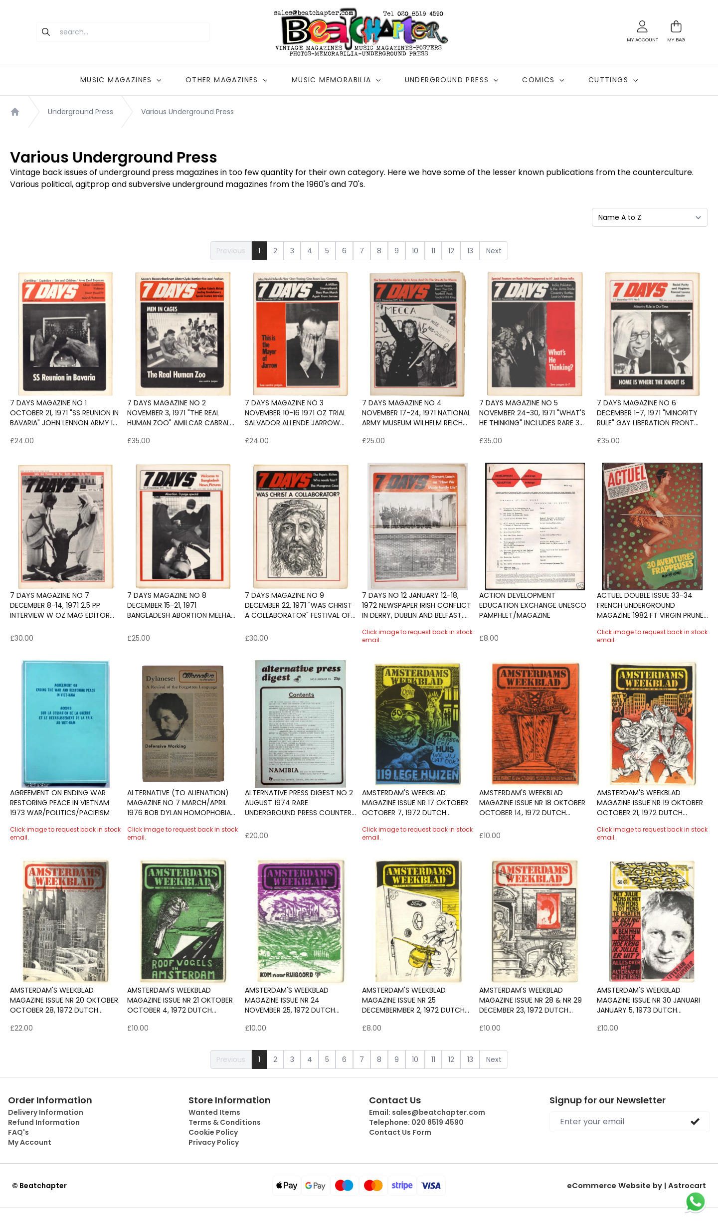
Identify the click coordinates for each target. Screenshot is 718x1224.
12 (451, 251)
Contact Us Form (400, 1132)
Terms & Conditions (224, 1122)
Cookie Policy (213, 1132)
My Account (29, 1142)
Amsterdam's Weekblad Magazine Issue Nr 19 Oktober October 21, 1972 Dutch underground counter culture (650, 803)
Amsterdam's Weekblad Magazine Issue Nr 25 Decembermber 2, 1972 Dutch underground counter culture (413, 1000)
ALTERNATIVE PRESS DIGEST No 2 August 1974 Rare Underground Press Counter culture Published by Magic (299, 803)
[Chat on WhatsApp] (695, 1201)
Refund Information (44, 1122)
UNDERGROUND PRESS (452, 80)
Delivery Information (45, 1112)
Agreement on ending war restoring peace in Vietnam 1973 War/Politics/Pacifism (60, 803)
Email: (427, 1112)
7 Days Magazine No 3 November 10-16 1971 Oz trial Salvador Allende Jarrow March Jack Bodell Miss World (295, 413)
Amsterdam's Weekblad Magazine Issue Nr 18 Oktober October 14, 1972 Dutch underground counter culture (532, 803)
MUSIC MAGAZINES (121, 80)
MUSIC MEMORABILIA (336, 80)
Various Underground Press (187, 112)
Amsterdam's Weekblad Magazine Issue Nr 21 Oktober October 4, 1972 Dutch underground (180, 1000)
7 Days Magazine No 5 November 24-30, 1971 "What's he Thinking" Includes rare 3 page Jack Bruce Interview (532, 413)
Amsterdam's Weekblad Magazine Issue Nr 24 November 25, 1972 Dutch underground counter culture (290, 1000)
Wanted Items (214, 1112)
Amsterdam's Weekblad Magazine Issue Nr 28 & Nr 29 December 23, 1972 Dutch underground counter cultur (530, 1000)
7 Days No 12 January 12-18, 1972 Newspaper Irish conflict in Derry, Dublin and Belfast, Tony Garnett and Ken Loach (416, 605)
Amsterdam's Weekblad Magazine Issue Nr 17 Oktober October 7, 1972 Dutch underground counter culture (415, 803)
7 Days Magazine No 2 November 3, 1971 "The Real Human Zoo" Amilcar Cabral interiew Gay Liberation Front (182, 413)
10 (415, 251)
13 (470, 251)
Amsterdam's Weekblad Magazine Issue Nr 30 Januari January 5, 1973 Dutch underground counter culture (648, 1000)
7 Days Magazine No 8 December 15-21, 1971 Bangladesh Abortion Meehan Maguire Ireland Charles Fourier (181, 605)
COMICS (543, 80)
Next (494, 251)
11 (433, 251)
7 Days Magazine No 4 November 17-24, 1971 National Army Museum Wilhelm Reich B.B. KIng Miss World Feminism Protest (416, 413)
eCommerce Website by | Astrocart (641, 1186)
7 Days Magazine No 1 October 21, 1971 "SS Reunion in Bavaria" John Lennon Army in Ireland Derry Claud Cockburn (64, 413)
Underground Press (80, 112)
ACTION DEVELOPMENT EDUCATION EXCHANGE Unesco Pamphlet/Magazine (532, 605)
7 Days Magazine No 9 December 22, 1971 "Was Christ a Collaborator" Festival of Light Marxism (298, 605)
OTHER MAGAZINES (226, 80)
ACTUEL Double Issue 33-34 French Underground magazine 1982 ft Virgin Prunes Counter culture (652, 605)
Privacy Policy (213, 1142)
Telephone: (416, 1122)
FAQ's (18, 1132)
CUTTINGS (613, 80)
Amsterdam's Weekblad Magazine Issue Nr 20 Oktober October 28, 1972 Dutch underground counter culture (64, 1000)
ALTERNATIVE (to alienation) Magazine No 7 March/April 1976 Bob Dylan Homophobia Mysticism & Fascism (179, 803)
